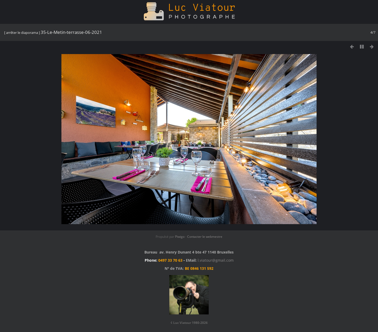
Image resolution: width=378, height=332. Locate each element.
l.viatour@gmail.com (216, 260)
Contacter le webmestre (204, 236)
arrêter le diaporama (22, 32)
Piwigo (180, 236)
